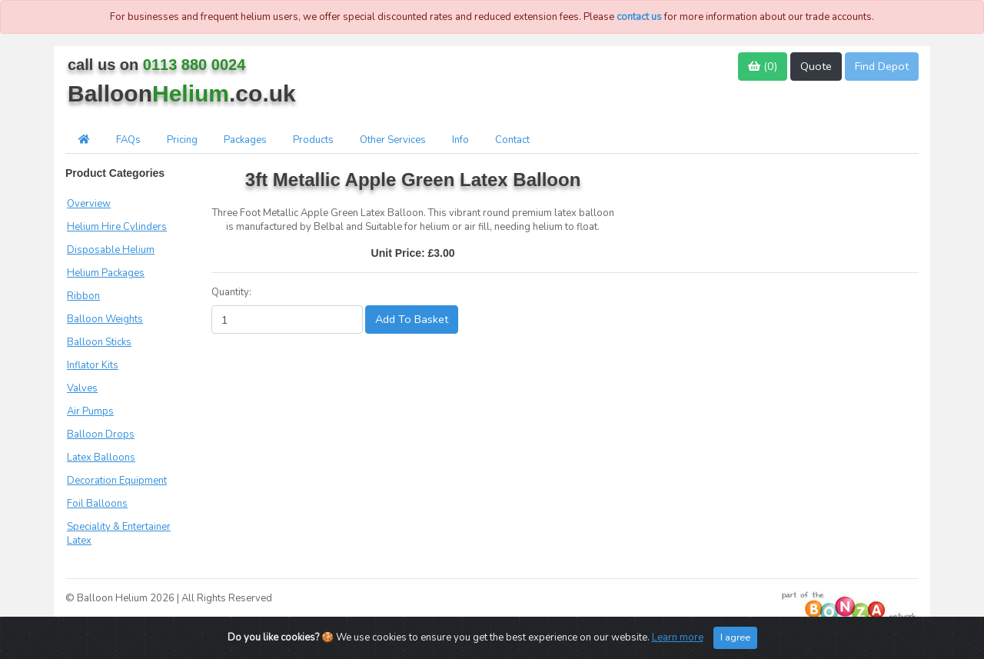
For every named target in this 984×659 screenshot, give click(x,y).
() (762, 66)
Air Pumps (90, 411)
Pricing (182, 140)
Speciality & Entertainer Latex (119, 534)
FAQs (128, 140)
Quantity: (231, 292)
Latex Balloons (101, 457)
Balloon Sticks (99, 342)
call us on (156, 64)
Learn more (677, 637)
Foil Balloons (97, 504)
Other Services (393, 140)
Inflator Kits (92, 365)
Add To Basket (411, 319)
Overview (89, 204)
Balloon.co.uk (182, 93)
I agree (735, 637)
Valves (82, 388)
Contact (512, 140)
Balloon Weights (105, 319)
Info (460, 140)
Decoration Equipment (117, 481)
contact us (639, 17)
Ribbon (83, 296)
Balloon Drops (101, 434)
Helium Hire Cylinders (117, 227)
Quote (816, 66)
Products (313, 140)
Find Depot (882, 66)
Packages (245, 140)
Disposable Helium (111, 250)
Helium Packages (106, 273)
